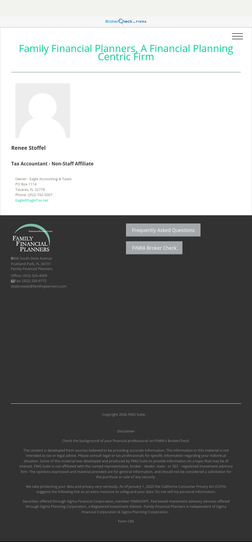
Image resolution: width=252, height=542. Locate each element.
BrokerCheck (178, 440)
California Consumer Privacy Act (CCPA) (193, 486)
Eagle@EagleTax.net (31, 200)
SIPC (145, 501)
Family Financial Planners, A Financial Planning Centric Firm (126, 52)
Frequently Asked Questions (163, 230)
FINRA (135, 501)
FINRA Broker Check (154, 248)
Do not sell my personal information (185, 491)
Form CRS (126, 521)
